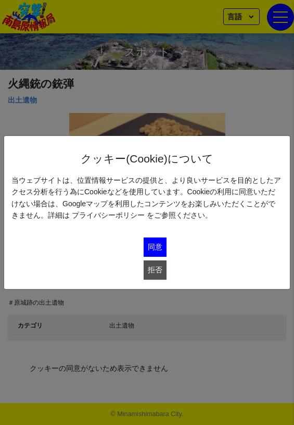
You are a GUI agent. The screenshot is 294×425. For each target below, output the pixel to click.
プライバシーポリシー (108, 215)
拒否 (155, 270)
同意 (155, 247)
